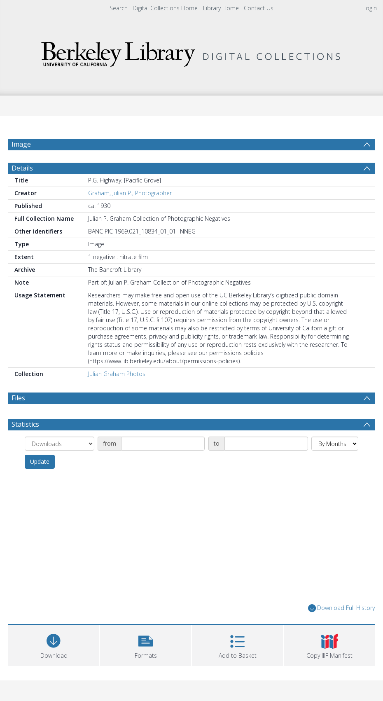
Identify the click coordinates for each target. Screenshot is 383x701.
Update (39, 461)
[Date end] (266, 444)
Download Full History (341, 608)
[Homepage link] (191, 52)
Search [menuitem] (119, 8)
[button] (145, 644)
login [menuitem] (370, 8)
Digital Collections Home (165, 8)
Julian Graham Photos (116, 374)
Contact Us (258, 8)
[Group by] (59, 444)
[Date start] (163, 444)
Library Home (221, 8)
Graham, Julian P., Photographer (130, 193)
